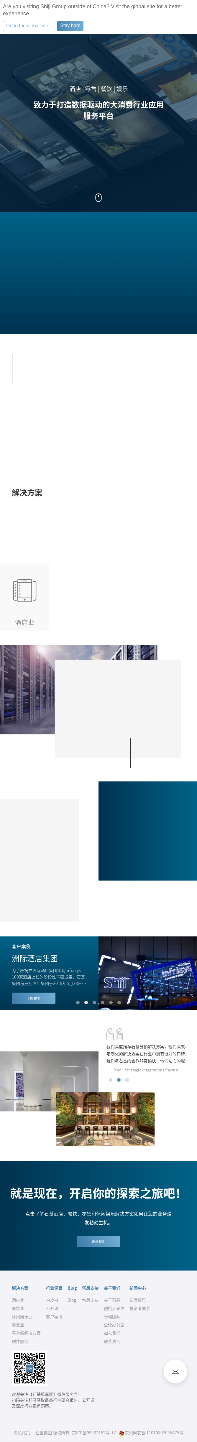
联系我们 (98, 1241)
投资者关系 (139, 1308)
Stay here (70, 25)
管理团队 (112, 1317)
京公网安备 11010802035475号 (151, 1433)
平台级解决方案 (26, 1333)
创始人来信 (114, 1308)
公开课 (52, 1308)
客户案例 (54, 1317)
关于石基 (112, 1300)
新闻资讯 (137, 1300)
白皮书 (52, 1300)
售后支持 (90, 1300)
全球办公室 (114, 1325)
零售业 (18, 1325)
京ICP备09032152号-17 (94, 1433)
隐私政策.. (23, 1433)
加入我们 (112, 1333)
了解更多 (34, 998)
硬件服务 (20, 1341)
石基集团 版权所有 (52, 1433)
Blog (72, 1300)
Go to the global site (27, 25)
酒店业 (18, 1300)
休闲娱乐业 (22, 1317)
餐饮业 (18, 1308)
